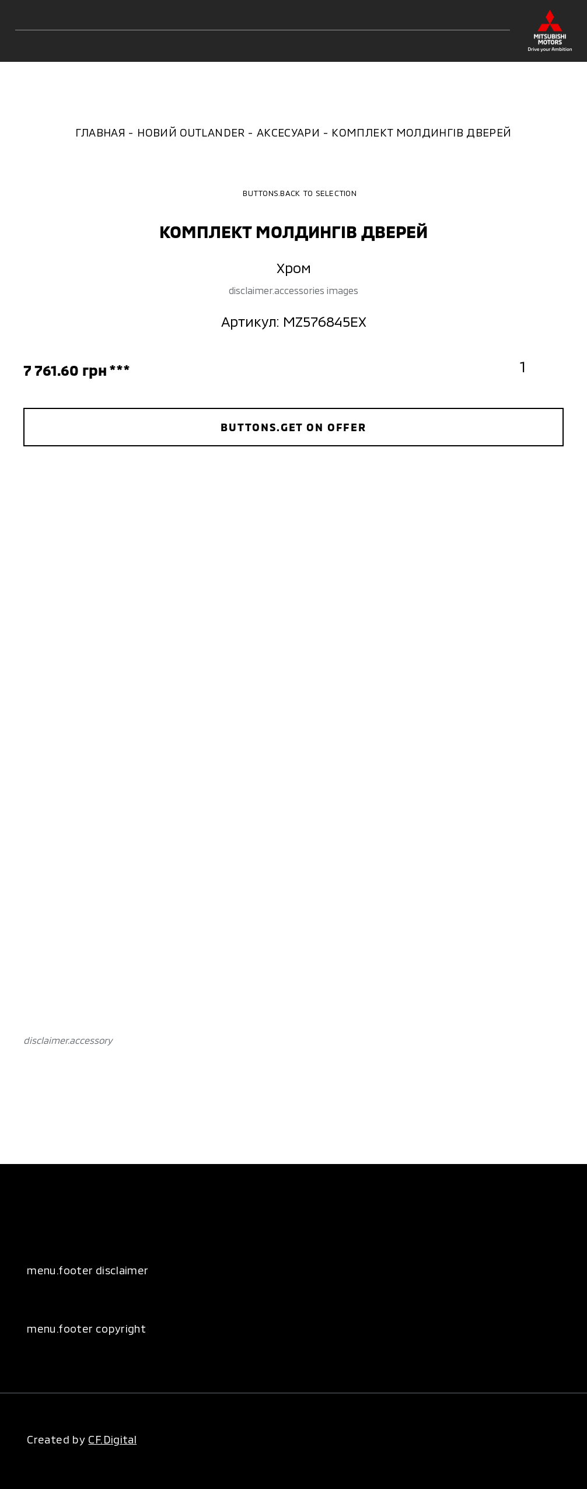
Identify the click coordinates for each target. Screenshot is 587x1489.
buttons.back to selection (293, 193)
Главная (100, 132)
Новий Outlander (191, 132)
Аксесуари (288, 132)
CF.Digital (112, 1439)
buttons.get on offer (293, 427)
